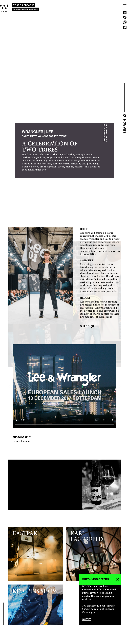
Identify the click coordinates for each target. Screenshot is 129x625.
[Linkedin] (124, 13)
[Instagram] (124, 23)
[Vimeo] (124, 28)
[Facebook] (124, 18)
